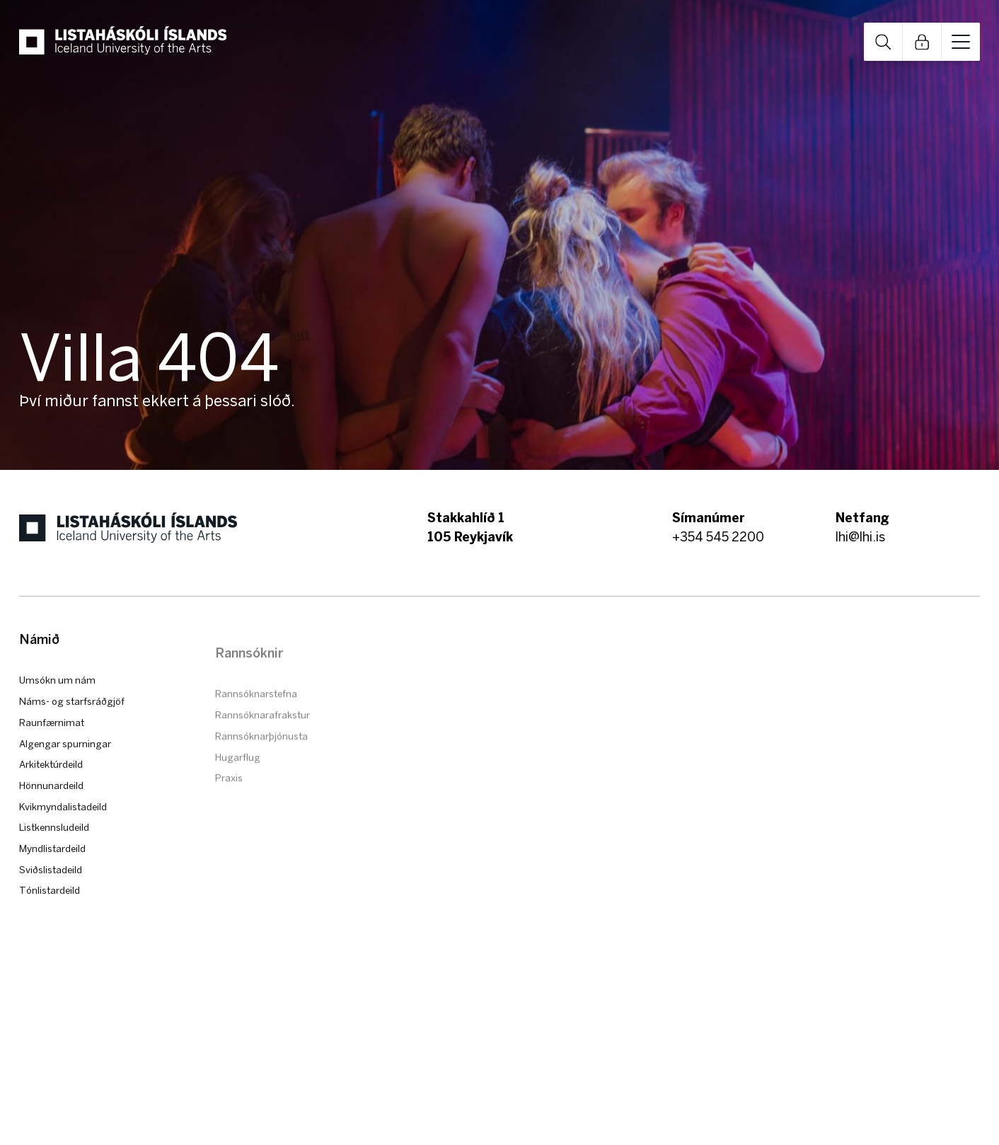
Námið (39, 667)
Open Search (883, 42)
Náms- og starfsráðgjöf (72, 729)
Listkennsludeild (54, 855)
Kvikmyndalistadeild (63, 834)
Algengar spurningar (65, 771)
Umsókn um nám (57, 708)
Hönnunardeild (51, 813)
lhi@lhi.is (860, 536)
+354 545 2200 (718, 536)
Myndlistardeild (52, 876)
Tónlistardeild (49, 918)
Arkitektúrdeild (51, 792)
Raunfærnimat (51, 750)
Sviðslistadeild (50, 897)
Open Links (922, 42)
